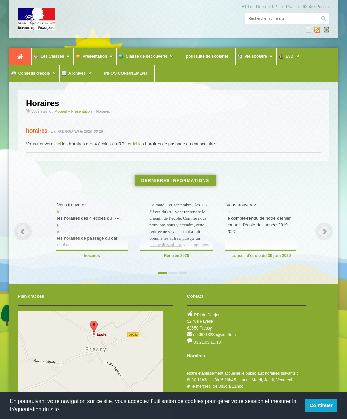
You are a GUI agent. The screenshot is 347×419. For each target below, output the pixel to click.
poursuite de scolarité (203, 56)
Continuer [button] (321, 405)
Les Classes (51, 59)
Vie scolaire (254, 59)
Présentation (93, 59)
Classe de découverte (145, 59)
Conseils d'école (32, 76)
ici (59, 143)
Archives (76, 76)
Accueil (20, 56)
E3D (288, 59)
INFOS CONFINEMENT (122, 73)
